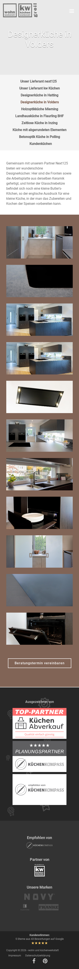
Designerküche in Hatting (39, 95)
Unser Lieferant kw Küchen (39, 88)
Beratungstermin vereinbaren (40, 663)
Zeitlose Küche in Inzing (39, 123)
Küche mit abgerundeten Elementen (39, 130)
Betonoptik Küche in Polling (39, 137)
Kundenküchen (40, 144)
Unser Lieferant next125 (38, 81)
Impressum (14, 955)
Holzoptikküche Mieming (39, 109)
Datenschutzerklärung (37, 955)
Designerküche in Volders (39, 102)
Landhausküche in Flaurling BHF (39, 116)
